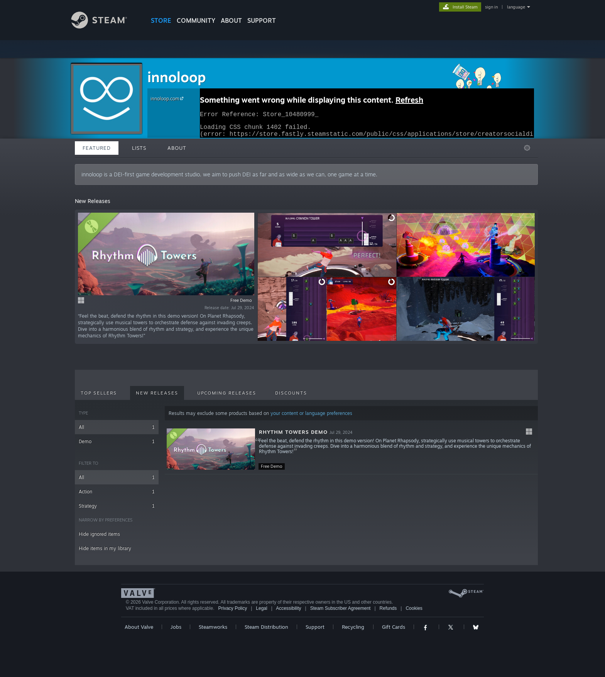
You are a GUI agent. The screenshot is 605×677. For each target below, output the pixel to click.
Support (315, 627)
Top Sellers (99, 393)
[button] (351, 449)
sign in (491, 7)
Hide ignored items (99, 534)
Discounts (291, 393)
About (231, 20)
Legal (261, 608)
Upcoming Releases (226, 393)
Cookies (414, 608)
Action (117, 491)
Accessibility (288, 608)
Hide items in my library (105, 548)
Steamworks (213, 627)
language (516, 7)
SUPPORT (261, 20)
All (117, 427)
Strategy (117, 506)
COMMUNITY (196, 20)
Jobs (176, 627)
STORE (161, 20)
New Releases (157, 393)
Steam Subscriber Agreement (340, 608)
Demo (117, 441)
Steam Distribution (266, 627)
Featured (97, 148)
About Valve (139, 627)
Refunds (388, 608)
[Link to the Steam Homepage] (105, 26)
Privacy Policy (232, 608)
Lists (139, 148)
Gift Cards (393, 627)
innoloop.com (168, 98)
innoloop (176, 77)
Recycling (353, 627)
